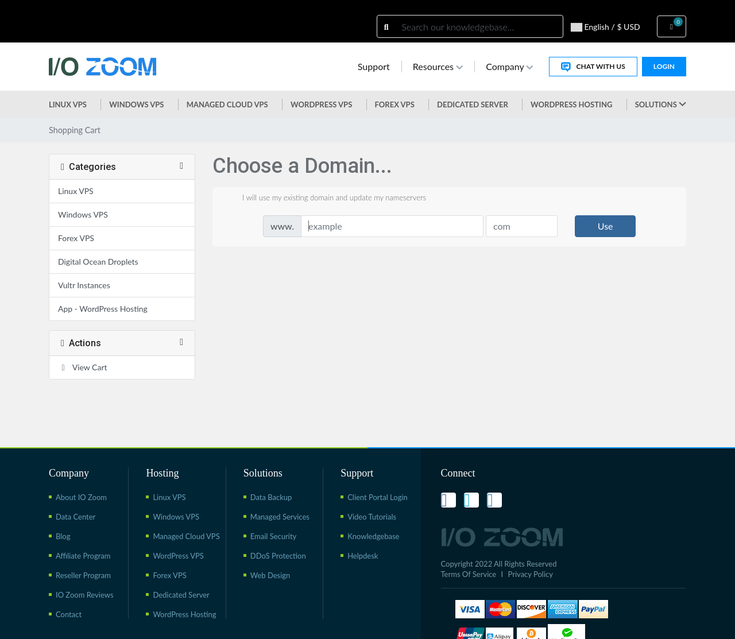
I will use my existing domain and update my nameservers (325, 198)
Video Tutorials (371, 516)
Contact (69, 614)
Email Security (273, 536)
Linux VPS (68, 104)
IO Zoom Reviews (85, 594)
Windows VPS (136, 104)
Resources (438, 66)
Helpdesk (362, 555)
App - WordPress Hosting (103, 308)
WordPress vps (321, 104)
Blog (63, 536)
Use (605, 225)
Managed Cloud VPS (227, 104)
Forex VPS (395, 104)
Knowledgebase (373, 536)
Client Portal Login (377, 497)
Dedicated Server (472, 104)
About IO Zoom (81, 497)
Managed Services (280, 516)
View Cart (82, 367)
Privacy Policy (530, 574)
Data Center (75, 516)
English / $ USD (605, 27)
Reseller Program (83, 575)
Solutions (660, 104)
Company (509, 66)
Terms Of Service (469, 574)
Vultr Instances (84, 285)
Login (664, 66)
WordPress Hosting (571, 104)
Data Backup (271, 497)
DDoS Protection (278, 555)
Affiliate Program (83, 555)
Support (374, 66)
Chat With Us (593, 67)
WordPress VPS (178, 555)
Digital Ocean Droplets (98, 261)
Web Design (270, 575)
